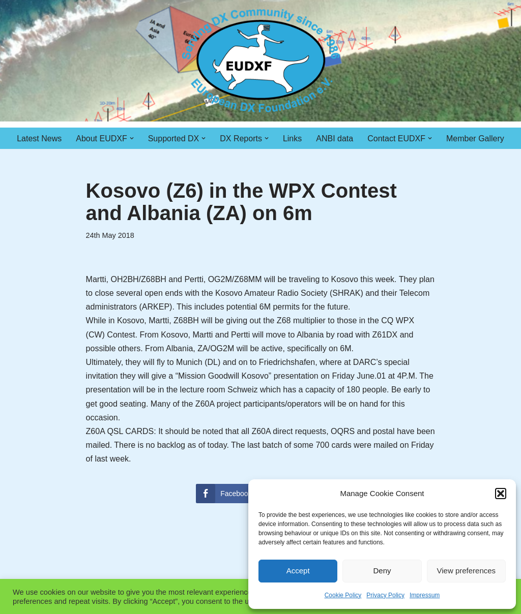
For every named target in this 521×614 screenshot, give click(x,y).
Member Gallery (475, 138)
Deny (382, 570)
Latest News (39, 138)
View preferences (466, 570)
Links (292, 138)
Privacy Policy (385, 595)
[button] (501, 493)
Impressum (425, 595)
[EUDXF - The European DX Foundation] (260, 60)
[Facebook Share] (227, 493)
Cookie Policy (343, 595)
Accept (298, 570)
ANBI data (334, 138)
